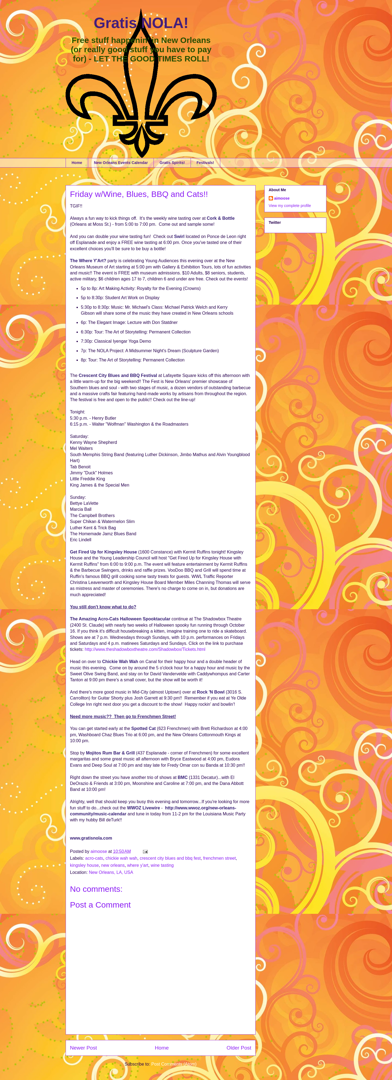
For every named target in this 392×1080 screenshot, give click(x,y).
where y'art (137, 865)
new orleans (113, 865)
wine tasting (162, 865)
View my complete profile (290, 205)
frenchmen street (219, 858)
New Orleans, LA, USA (111, 872)
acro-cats (94, 858)
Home (77, 162)
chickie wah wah (121, 858)
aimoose (282, 198)
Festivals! (205, 162)
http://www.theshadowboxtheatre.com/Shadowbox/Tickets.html (145, 649)
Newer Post (83, 1048)
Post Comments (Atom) (174, 1064)
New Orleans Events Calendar (121, 162)
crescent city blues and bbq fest (170, 858)
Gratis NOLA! (141, 22)
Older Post (238, 1048)
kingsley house (84, 865)
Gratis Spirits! (172, 162)
